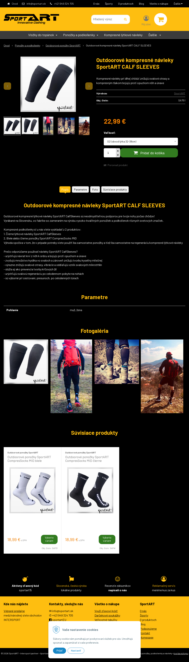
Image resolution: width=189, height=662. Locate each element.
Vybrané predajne (14, 611)
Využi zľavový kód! (106, 611)
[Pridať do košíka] (149, 152)
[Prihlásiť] (146, 20)
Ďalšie (178, 3)
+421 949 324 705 (64, 3)
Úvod (15, 3)
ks (113, 152)
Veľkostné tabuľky (105, 619)
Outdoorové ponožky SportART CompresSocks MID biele (29, 459)
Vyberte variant (49, 539)
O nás (96, 3)
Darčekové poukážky (107, 615)
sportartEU (59, 619)
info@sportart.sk (36, 3)
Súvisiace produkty (115, 189)
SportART (179, 93)
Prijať (59, 650)
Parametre (80, 189)
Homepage (146, 637)
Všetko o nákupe (159, 3)
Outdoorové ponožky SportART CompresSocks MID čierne (87, 459)
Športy (109, 3)
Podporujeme (148, 628)
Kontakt (145, 633)
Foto (95, 189)
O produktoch (125, 3)
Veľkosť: (110, 132)
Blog (141, 3)
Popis (65, 189)
